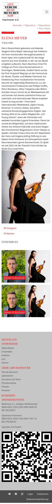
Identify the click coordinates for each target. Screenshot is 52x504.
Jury (3, 359)
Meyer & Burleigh (14, 278)
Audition (6, 355)
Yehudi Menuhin (10, 372)
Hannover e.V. (11, 14)
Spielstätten (7, 375)
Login (30, 493)
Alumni (5, 362)
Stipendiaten (8, 348)
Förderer (6, 390)
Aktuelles (9, 339)
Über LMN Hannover (16, 367)
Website (9, 233)
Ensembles (7, 351)
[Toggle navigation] (46, 12)
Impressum (42, 493)
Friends (5, 386)
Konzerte (8, 395)
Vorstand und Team (11, 379)
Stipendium (9, 343)
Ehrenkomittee (9, 383)
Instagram (10, 228)
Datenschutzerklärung (37, 499)
